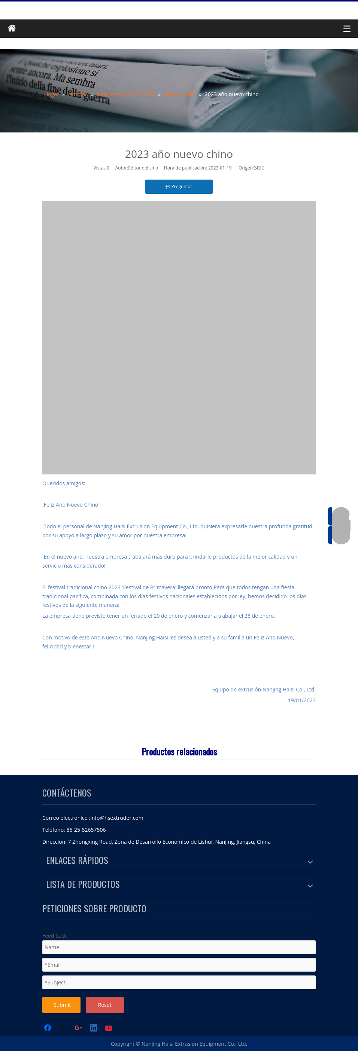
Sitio (259, 167)
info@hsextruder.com (116, 817)
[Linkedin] (94, 1029)
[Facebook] (48, 1029)
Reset (105, 1004)
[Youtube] (109, 1029)
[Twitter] (64, 1029)
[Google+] (79, 1029)
